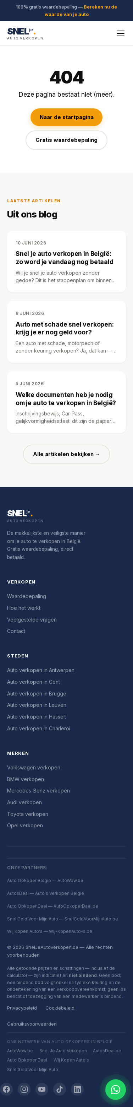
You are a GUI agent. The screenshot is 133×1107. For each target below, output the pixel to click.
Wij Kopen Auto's (71, 1060)
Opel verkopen (25, 825)
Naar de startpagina (67, 117)
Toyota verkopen (27, 814)
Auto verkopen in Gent (33, 682)
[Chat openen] (115, 1089)
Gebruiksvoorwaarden (32, 1024)
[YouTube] (41, 1089)
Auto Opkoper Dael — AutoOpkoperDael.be (52, 906)
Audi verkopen (24, 802)
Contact (16, 631)
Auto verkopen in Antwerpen (40, 670)
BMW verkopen (25, 779)
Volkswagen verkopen (33, 767)
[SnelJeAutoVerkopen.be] (66, 517)
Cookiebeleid (59, 1008)
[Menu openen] (120, 33)
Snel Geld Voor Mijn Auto (32, 1069)
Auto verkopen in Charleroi (38, 728)
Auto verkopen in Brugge (36, 693)
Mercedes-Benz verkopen (38, 791)
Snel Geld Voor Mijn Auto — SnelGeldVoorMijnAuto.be (62, 918)
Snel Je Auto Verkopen (63, 1050)
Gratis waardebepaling (66, 139)
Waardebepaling (26, 596)
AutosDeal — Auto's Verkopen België (45, 893)
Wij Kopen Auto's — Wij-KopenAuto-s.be (49, 931)
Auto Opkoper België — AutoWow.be (45, 880)
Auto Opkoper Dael (27, 1060)
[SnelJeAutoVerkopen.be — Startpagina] (25, 33)
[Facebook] (6, 1089)
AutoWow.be (20, 1050)
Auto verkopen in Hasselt (36, 717)
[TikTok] (59, 1089)
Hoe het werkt (23, 608)
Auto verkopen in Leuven (36, 705)
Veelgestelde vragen (32, 620)
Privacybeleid (22, 1008)
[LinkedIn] (77, 1089)
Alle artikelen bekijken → (66, 454)
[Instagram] (24, 1089)
